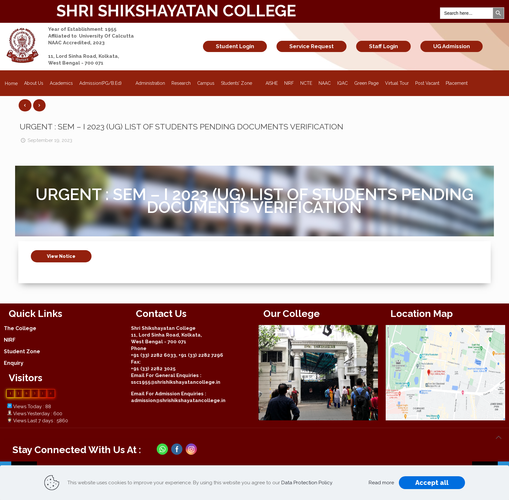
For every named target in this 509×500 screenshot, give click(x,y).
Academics (61, 83)
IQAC (342, 83)
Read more (381, 483)
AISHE (272, 83)
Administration (150, 83)
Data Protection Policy (306, 483)
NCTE (306, 83)
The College (20, 328)
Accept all (432, 483)
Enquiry (13, 363)
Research (181, 83)
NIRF (289, 83)
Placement (457, 83)
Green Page (366, 83)
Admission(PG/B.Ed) (104, 81)
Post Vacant (427, 83)
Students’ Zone (240, 81)
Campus (206, 83)
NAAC (325, 83)
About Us (33, 83)
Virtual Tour (397, 83)
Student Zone (22, 351)
